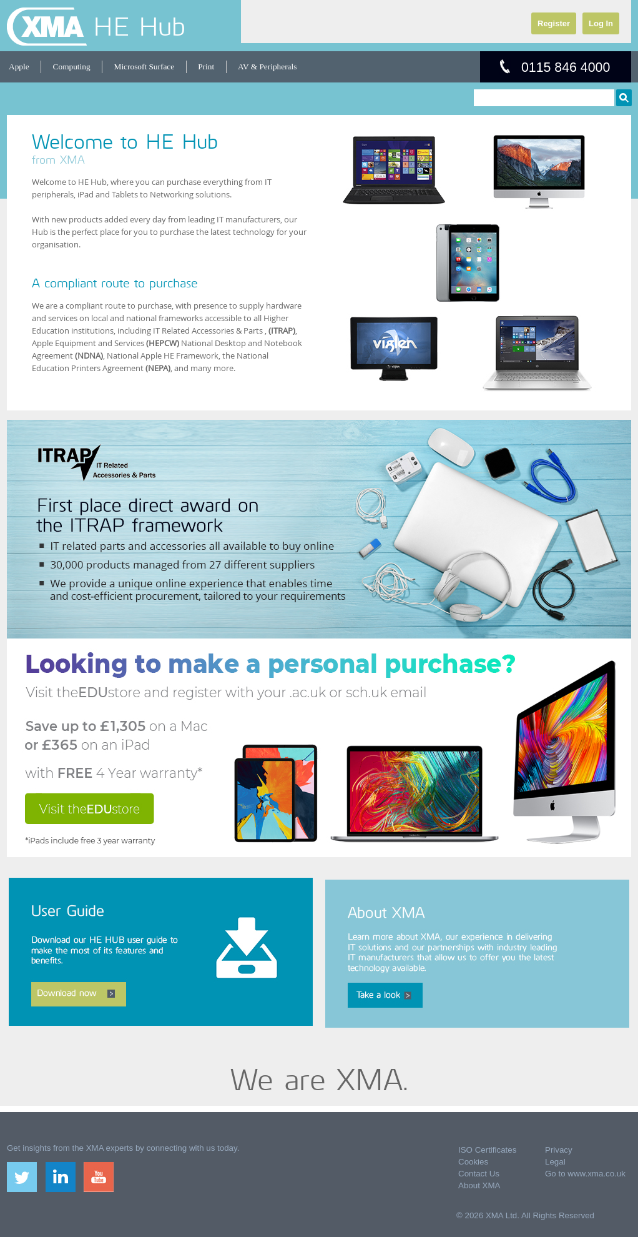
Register (553, 23)
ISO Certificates (487, 1150)
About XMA (479, 1185)
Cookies (473, 1161)
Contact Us (478, 1173)
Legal (555, 1161)
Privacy (558, 1150)
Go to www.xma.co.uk (585, 1173)
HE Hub (139, 26)
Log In (601, 23)
